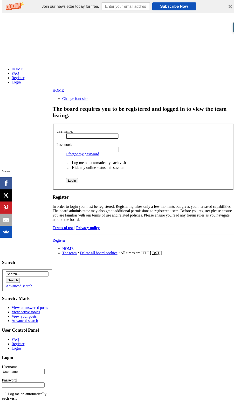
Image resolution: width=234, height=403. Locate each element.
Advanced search (19, 286)
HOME (58, 90)
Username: (64, 131)
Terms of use (63, 228)
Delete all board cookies (98, 253)
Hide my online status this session (95, 167)
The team (69, 253)
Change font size (75, 99)
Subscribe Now (174, 6)
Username (10, 367)
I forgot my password (82, 154)
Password (9, 380)
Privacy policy (88, 228)
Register (59, 240)
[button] (70, 6)
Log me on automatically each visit (96, 163)
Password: (64, 144)
